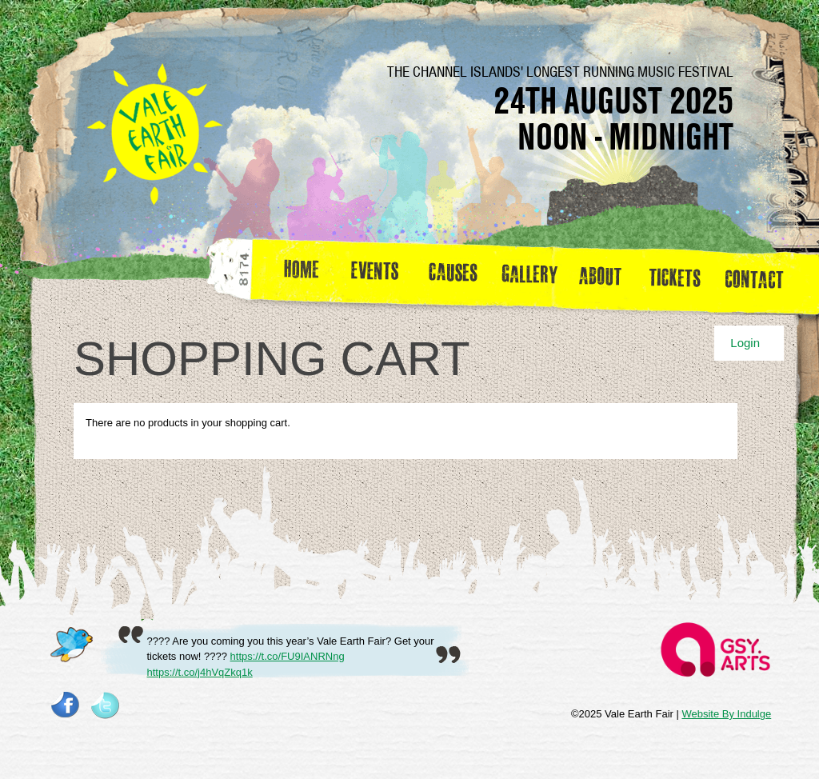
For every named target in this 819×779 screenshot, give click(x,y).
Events (381, 275)
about (600, 275)
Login (745, 343)
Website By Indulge (726, 714)
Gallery (533, 275)
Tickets (680, 275)
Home (302, 275)
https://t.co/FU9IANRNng (287, 656)
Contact (761, 275)
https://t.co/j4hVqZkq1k (200, 672)
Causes (453, 275)
